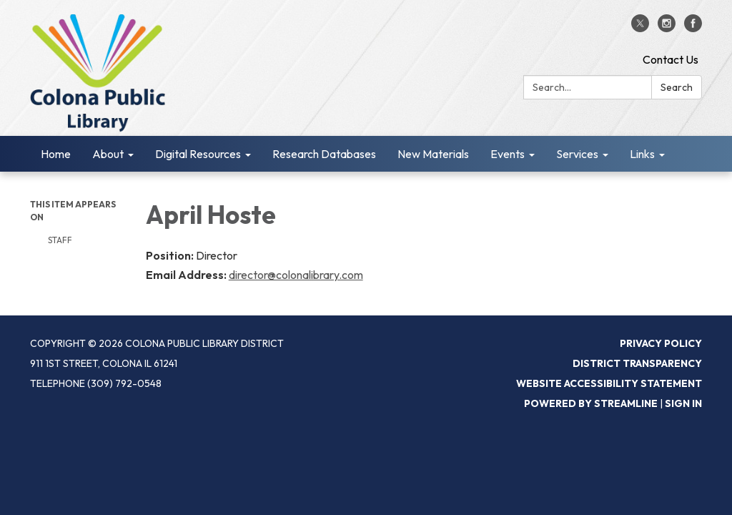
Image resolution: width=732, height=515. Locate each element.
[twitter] (640, 28)
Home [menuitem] (56, 154)
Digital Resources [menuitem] (198, 154)
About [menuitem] (108, 154)
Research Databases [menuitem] (324, 154)
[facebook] (693, 28)
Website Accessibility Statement (609, 383)
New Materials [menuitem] (433, 154)
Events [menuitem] (507, 154)
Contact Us (670, 59)
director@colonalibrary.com (296, 275)
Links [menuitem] (642, 154)
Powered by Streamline (591, 403)
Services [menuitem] (577, 154)
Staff (60, 240)
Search (677, 87)
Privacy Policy (661, 343)
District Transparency (637, 363)
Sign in (683, 403)
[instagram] (667, 28)
